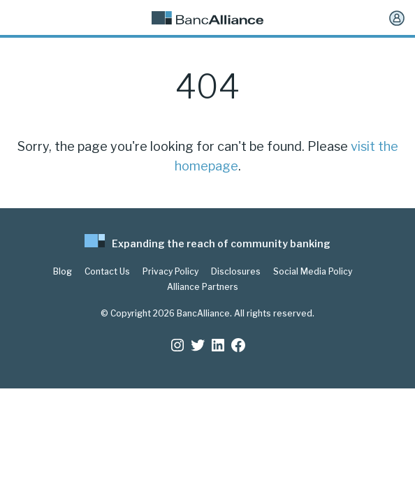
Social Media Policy (312, 272)
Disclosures (236, 272)
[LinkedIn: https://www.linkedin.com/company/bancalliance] (218, 345)
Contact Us (107, 272)
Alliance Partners (202, 287)
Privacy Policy (170, 272)
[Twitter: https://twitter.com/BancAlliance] (197, 345)
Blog (62, 272)
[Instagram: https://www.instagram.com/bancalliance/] (177, 345)
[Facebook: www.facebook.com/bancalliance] (238, 345)
